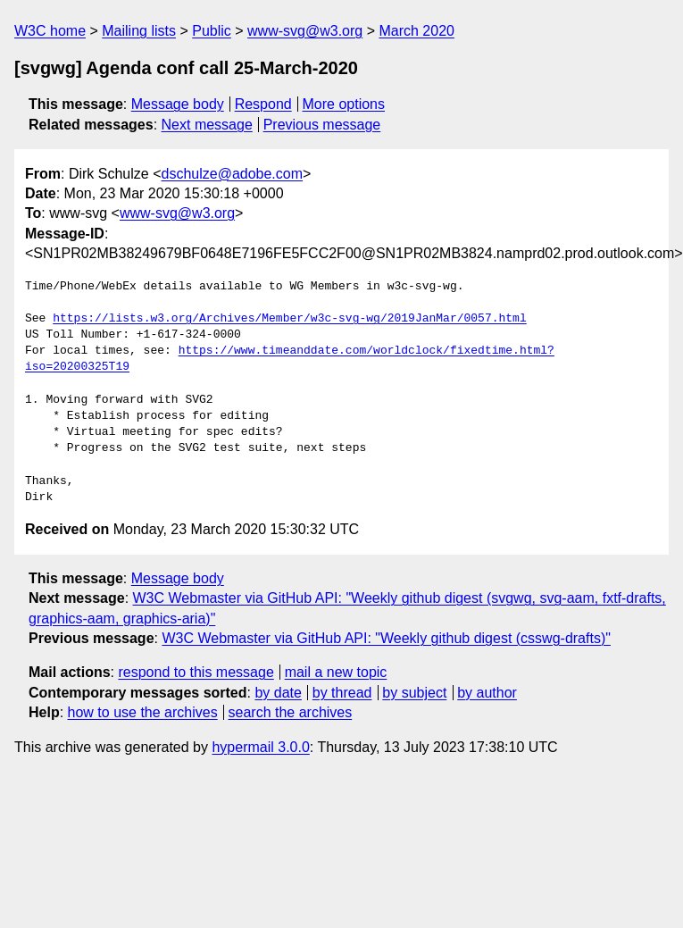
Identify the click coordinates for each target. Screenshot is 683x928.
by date (277, 692)
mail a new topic (336, 672)
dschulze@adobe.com (232, 173)
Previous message (322, 124)
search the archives (291, 712)
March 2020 (416, 30)
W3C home (50, 30)
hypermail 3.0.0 (260, 747)
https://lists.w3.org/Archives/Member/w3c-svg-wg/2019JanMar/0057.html (289, 319)
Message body (177, 104)
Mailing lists (139, 30)
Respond (263, 104)
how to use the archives (143, 712)
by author (487, 692)
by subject (414, 692)
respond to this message (195, 672)
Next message (207, 124)
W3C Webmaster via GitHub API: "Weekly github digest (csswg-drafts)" (386, 638)
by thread (342, 692)
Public (211, 30)
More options (344, 104)
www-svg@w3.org (304, 30)
